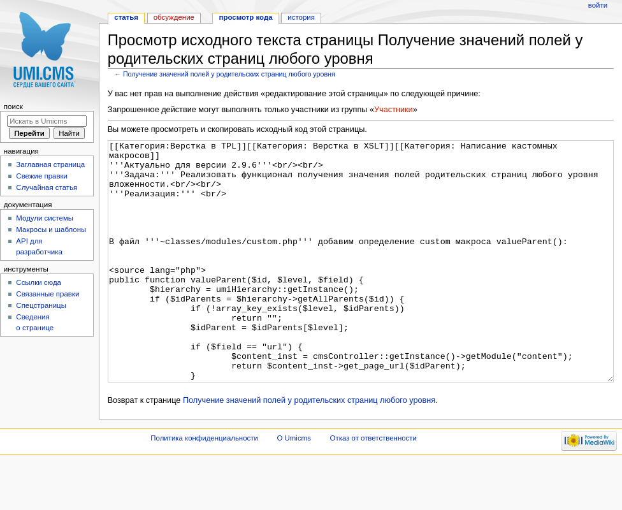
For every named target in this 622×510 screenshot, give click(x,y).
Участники (393, 109)
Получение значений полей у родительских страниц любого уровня (229, 74)
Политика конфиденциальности (204, 486)
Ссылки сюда (38, 282)
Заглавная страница (50, 164)
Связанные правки (47, 294)
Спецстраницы (41, 305)
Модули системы (44, 218)
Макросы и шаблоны (51, 229)
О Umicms (294, 486)
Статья (126, 17)
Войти (597, 5)
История (301, 17)
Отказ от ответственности (373, 486)
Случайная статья (46, 187)
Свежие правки (42, 176)
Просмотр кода (246, 17)
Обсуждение (174, 17)
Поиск (13, 106)
